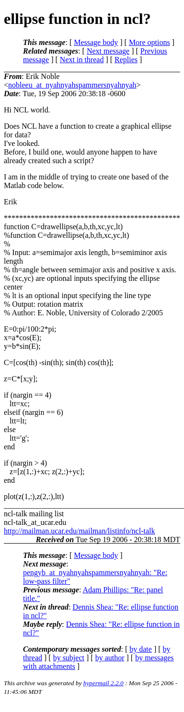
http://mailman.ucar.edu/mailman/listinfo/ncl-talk (79, 531)
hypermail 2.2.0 (103, 683)
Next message (108, 51)
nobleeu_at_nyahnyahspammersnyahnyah (72, 85)
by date (140, 649)
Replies (126, 60)
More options (149, 42)
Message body (96, 42)
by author (110, 658)
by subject (68, 658)
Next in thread (82, 60)
